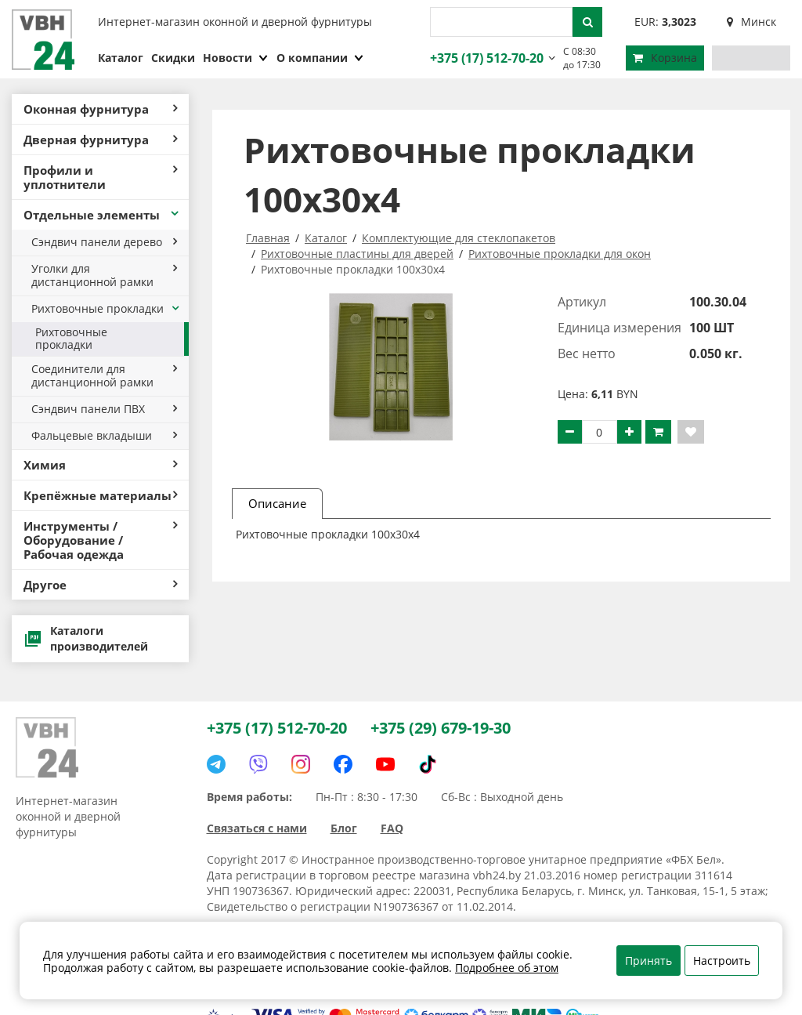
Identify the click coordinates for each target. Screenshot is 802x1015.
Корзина (665, 57)
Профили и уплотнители (100, 177)
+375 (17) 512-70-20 (485, 58)
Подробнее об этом (506, 967)
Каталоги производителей (85, 638)
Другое (100, 585)
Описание (277, 503)
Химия (100, 465)
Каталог (120, 57)
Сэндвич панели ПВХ (104, 408)
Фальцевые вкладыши (104, 435)
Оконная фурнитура (100, 109)
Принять (648, 960)
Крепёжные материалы (100, 495)
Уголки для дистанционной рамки (104, 275)
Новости (236, 57)
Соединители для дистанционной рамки (104, 375)
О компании (320, 57)
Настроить (721, 960)
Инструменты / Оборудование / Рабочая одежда (100, 540)
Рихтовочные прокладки (106, 308)
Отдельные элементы (102, 215)
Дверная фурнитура (100, 139)
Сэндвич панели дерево (104, 241)
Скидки (173, 57)
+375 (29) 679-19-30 (440, 727)
